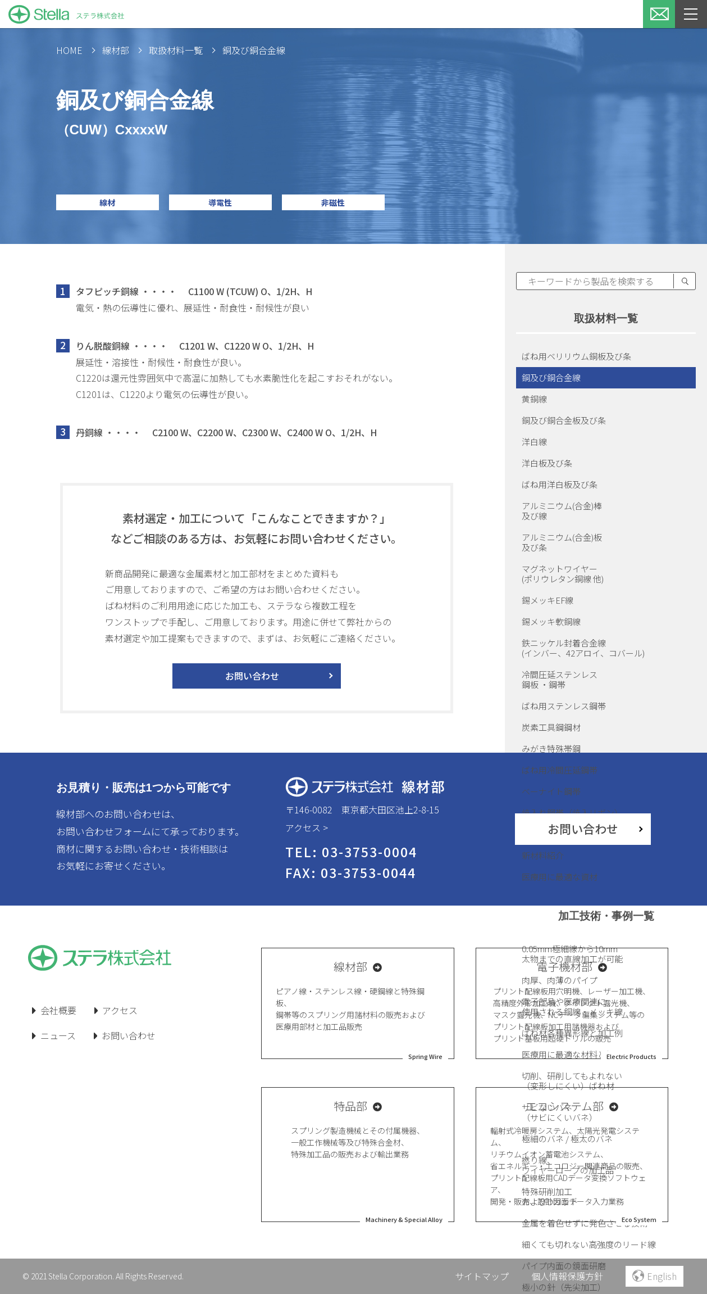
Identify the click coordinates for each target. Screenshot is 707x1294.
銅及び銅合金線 (551, 377)
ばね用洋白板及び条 (559, 484)
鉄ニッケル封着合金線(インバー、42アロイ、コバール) (583, 648)
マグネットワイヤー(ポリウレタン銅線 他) (563, 574)
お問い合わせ (252, 675)
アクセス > (306, 827)
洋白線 (534, 441)
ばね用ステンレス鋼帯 (564, 706)
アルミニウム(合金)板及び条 (562, 542)
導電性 (220, 202)
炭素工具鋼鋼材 (551, 727)
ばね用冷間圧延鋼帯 (559, 770)
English (654, 1276)
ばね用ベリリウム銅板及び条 (576, 356)
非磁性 (333, 202)
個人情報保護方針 (567, 1276)
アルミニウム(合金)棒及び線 (562, 511)
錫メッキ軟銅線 (551, 621)
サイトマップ (482, 1276)
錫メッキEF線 (547, 600)
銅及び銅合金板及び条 (564, 420)
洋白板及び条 (547, 463)
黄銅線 (534, 399)
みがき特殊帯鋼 (551, 748)
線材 (107, 202)
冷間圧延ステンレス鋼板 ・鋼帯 (559, 679)
